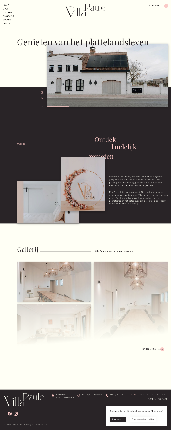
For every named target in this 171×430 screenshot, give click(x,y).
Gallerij (7, 12)
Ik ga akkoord (118, 419)
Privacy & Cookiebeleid (35, 424)
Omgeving (8, 16)
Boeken (7, 20)
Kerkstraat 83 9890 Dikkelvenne (65, 396)
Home (6, 5)
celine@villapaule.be (92, 395)
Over (5, 9)
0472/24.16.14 (116, 395)
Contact (8, 23)
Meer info (156, 411)
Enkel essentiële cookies (143, 419)
